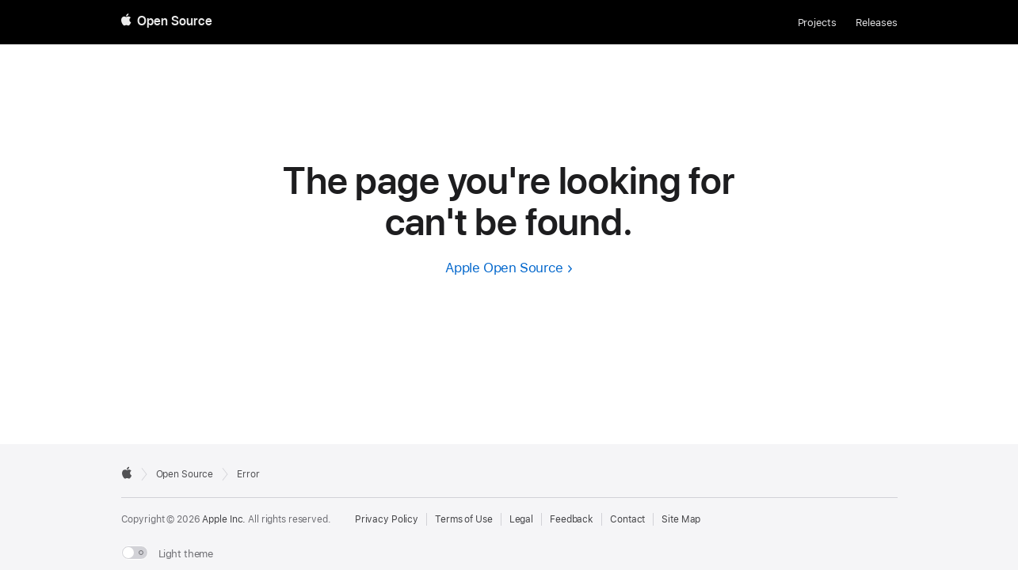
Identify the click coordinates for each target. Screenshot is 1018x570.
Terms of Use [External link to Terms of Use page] (464, 519)
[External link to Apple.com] (126, 473)
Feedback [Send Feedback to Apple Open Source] (571, 519)
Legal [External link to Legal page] (521, 519)
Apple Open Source (504, 268)
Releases (877, 22)
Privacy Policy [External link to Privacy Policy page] (386, 519)
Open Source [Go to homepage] (185, 474)
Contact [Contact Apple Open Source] (627, 519)
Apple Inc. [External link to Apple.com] (224, 519)
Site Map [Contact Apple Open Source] (681, 519)
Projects (817, 22)
